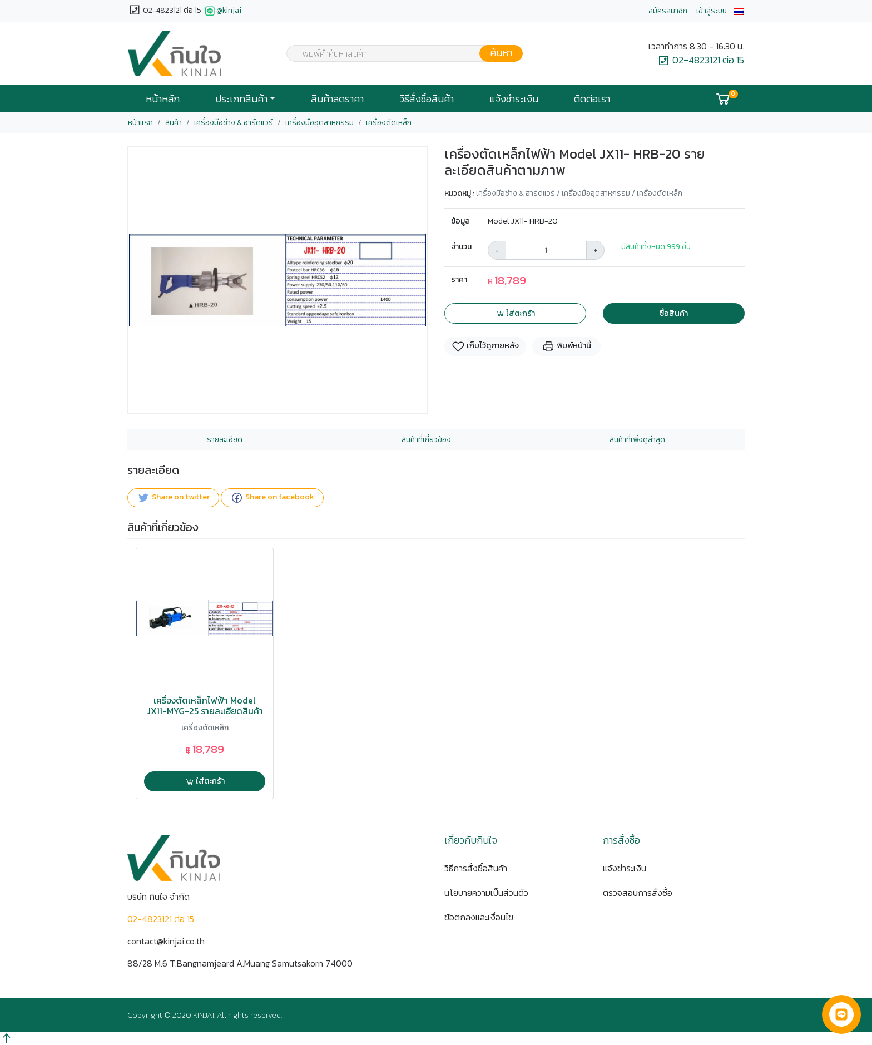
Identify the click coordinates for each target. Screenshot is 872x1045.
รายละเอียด (224, 439)
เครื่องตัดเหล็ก (389, 122)
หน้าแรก (140, 122)
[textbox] (397, 54)
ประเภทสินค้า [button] (241, 99)
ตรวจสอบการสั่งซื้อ (637, 892)
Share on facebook (272, 498)
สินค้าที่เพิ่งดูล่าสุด (637, 439)
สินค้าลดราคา (337, 99)
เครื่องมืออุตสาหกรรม (319, 122)
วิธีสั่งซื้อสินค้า (426, 99)
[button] (738, 11)
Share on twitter (173, 498)
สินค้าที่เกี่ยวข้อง (426, 439)
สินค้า (173, 122)
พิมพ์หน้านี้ (566, 346)
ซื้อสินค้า (674, 313)
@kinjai (222, 11)
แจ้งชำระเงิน (513, 99)
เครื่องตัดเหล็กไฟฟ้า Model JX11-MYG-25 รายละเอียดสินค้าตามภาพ (204, 711)
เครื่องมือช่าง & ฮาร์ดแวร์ (233, 122)
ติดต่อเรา (592, 99)
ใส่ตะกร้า (515, 313)
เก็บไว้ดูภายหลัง (485, 346)
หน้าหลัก (163, 99)
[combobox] (397, 53)
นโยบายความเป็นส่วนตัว (486, 892)
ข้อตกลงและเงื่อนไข (478, 917)
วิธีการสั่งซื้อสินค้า (475, 868)
